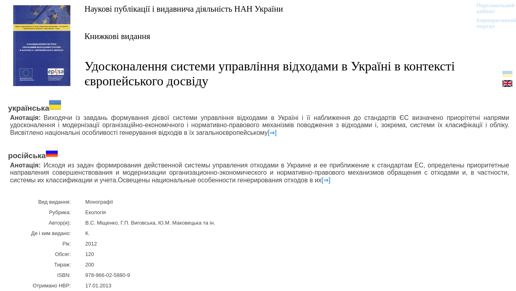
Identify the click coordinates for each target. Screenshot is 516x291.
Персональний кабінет (492, 8)
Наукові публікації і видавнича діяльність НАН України (183, 8)
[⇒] (272, 132)
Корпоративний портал (492, 23)
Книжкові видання (117, 36)
